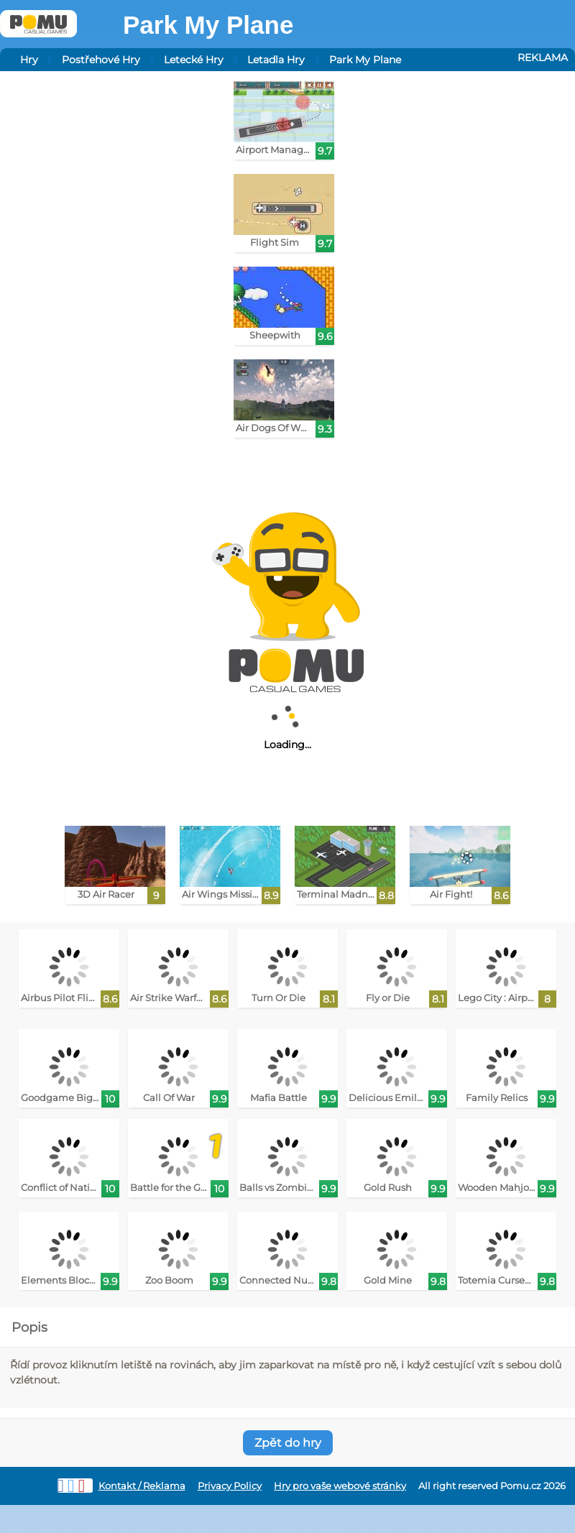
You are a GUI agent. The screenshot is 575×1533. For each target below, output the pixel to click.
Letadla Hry (276, 59)
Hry (29, 59)
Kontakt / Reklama (141, 1486)
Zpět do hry (287, 1443)
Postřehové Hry (101, 59)
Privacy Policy (230, 1486)
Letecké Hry (194, 59)
